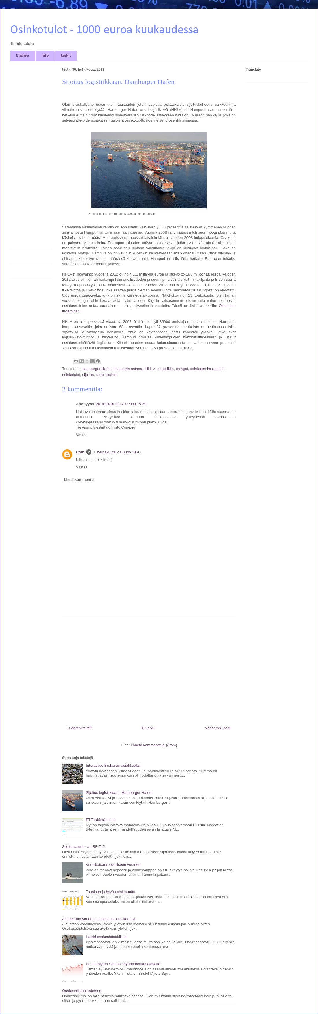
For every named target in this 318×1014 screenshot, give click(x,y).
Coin (80, 452)
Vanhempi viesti (218, 728)
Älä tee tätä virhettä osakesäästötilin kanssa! (99, 919)
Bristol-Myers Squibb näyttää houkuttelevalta (123, 964)
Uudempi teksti (78, 728)
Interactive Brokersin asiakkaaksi (113, 765)
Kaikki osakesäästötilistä (106, 937)
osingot (182, 368)
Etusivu (22, 55)
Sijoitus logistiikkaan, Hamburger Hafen (118, 792)
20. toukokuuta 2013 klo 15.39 (121, 404)
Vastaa (82, 435)
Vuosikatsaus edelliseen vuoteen (113, 864)
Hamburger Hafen (96, 368)
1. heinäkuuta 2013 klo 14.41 (117, 452)
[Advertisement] (149, 669)
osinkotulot (71, 375)
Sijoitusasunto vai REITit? (83, 846)
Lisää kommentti (79, 479)
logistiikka (166, 368)
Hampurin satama (128, 368)
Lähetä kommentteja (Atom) (154, 745)
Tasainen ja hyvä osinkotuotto (110, 892)
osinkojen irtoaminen (207, 368)
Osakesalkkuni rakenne (81, 991)
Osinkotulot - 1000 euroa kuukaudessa (104, 30)
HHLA (150, 368)
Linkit (66, 55)
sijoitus (88, 375)
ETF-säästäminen (101, 820)
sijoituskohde (106, 375)
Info (45, 55)
